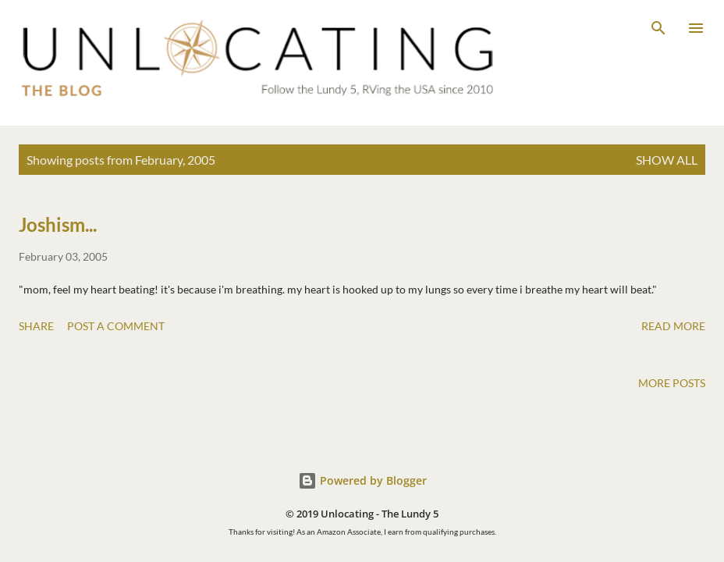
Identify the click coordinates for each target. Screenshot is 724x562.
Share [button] (36, 326)
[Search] (658, 28)
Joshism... (58, 224)
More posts (671, 382)
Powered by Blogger (362, 480)
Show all (666, 159)
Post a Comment (116, 326)
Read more (673, 326)
